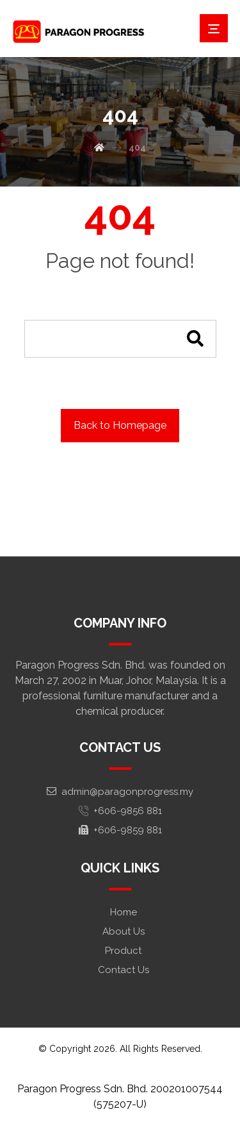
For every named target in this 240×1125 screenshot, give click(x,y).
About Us (123, 931)
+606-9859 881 (120, 830)
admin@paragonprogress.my (120, 791)
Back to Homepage (120, 425)
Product (123, 950)
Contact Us (123, 970)
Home (123, 912)
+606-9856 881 (120, 811)
